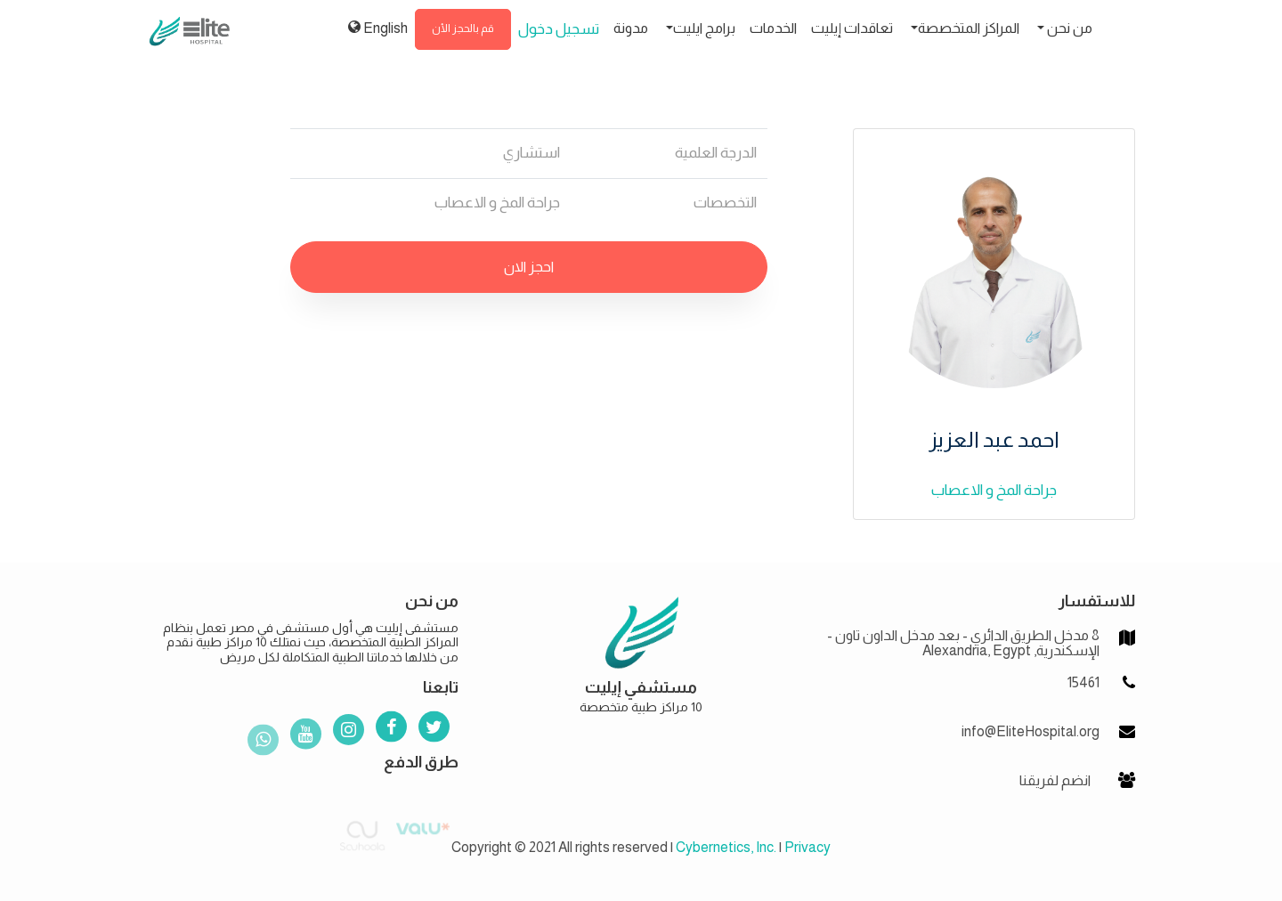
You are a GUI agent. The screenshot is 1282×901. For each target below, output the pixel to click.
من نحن (1068, 28)
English (378, 28)
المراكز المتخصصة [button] (968, 28)
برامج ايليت (704, 28)
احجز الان (529, 266)
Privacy (807, 847)
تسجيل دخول (558, 28)
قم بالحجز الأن (463, 28)
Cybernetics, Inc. (726, 847)
